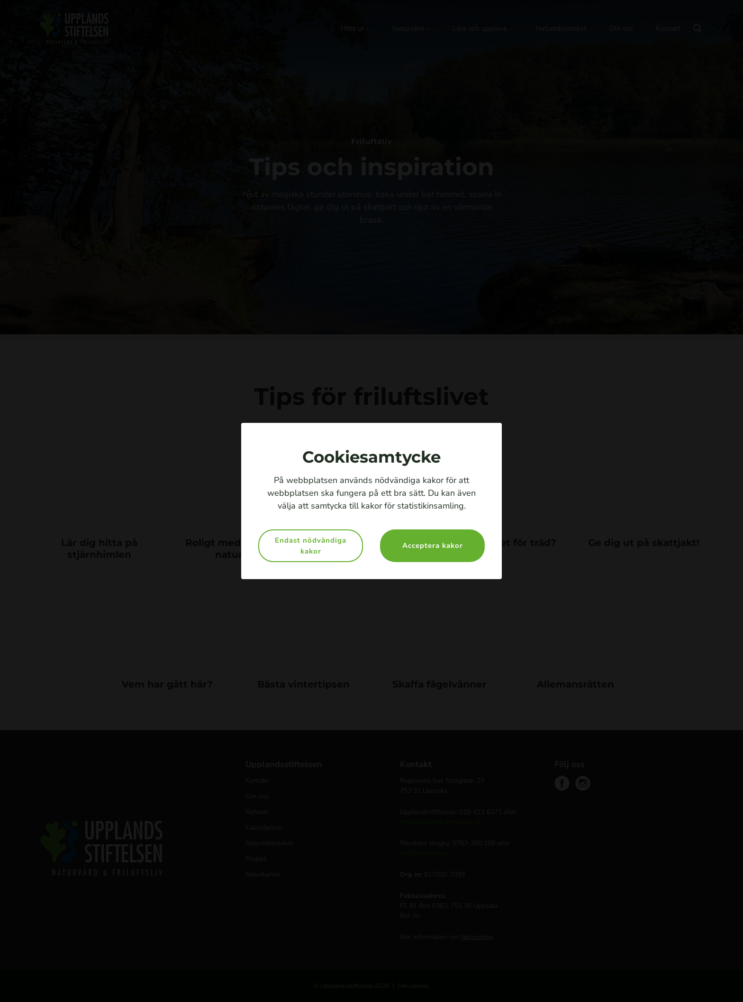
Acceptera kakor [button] (432, 545)
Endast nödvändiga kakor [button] (310, 546)
